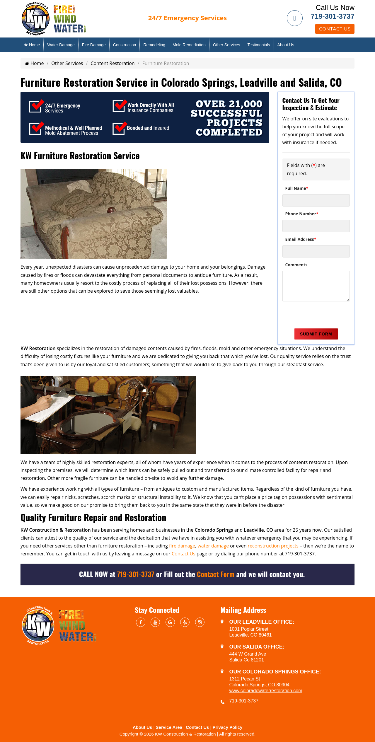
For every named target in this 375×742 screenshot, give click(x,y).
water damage (213, 546)
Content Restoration (112, 63)
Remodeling (154, 44)
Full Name (296, 188)
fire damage (182, 546)
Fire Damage (94, 44)
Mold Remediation (189, 44)
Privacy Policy (228, 727)
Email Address (300, 239)
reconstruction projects (273, 546)
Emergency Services (187, 17)
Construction (124, 44)
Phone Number (301, 213)
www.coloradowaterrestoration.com (265, 690)
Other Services (226, 44)
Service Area (169, 727)
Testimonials (259, 44)
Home (32, 44)
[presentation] (326, 315)
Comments (296, 264)
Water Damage (61, 44)
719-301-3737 (332, 16)
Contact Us (335, 29)
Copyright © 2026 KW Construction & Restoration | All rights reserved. (187, 733)
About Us (285, 44)
